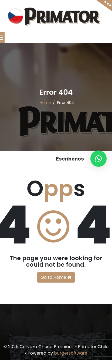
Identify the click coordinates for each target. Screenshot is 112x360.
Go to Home (55, 277)
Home (45, 102)
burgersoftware (70, 353)
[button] (98, 158)
